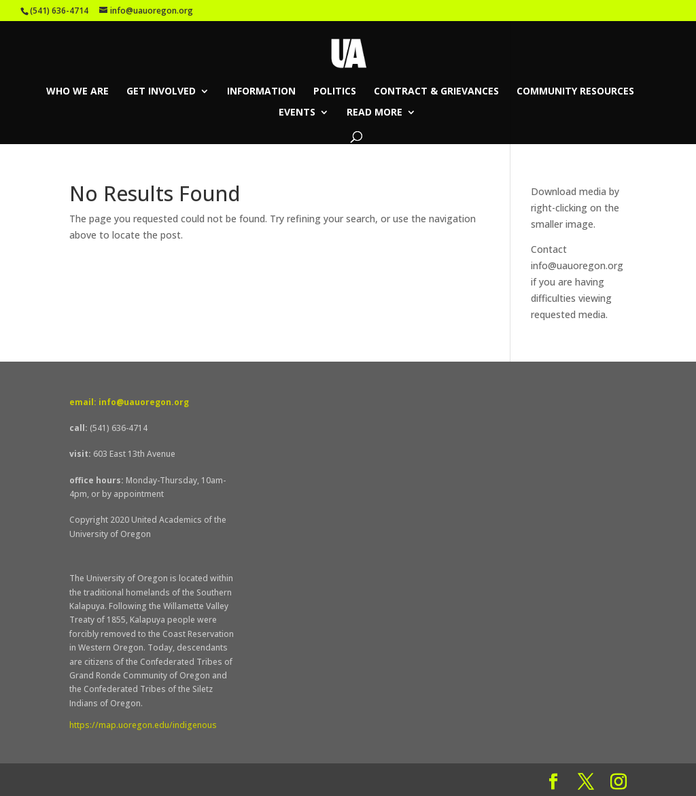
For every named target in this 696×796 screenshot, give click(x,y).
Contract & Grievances (436, 91)
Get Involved (161, 91)
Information (261, 91)
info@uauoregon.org (577, 265)
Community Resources (575, 91)
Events (297, 112)
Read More (374, 112)
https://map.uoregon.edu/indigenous (143, 725)
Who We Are (77, 91)
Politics (334, 91)
